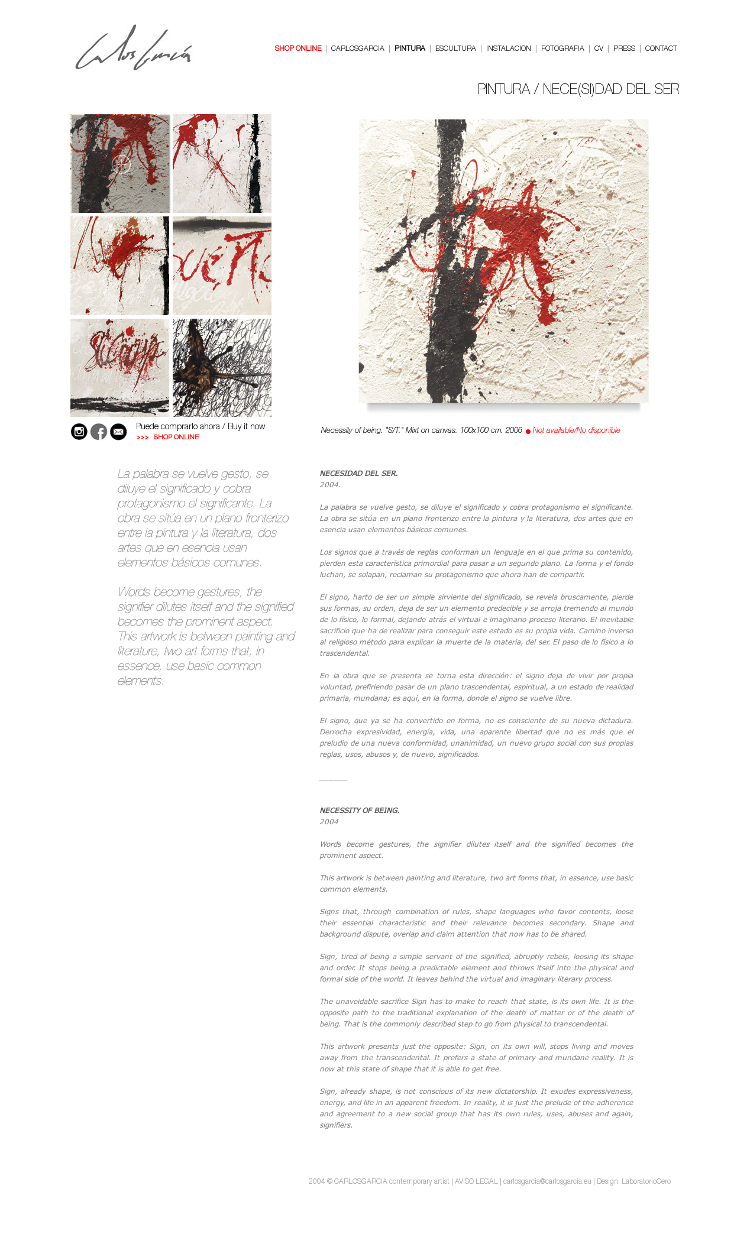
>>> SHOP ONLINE (167, 438)
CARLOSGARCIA (357, 49)
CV (598, 49)
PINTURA (410, 49)
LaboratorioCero (646, 1181)
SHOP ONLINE (298, 49)
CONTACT (661, 49)
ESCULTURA (455, 49)
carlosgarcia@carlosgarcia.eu (547, 1181)
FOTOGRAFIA (562, 49)
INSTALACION (508, 49)
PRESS (624, 49)
